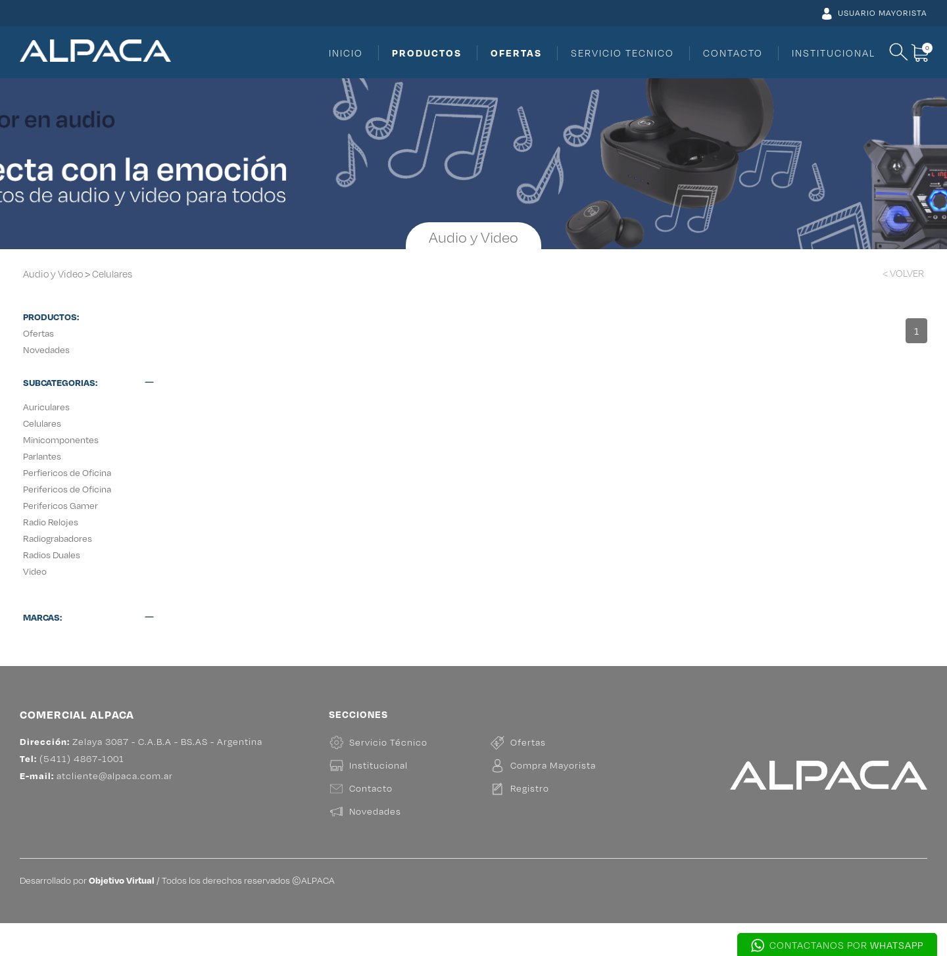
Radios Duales (51, 554)
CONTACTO (733, 53)
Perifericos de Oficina (67, 489)
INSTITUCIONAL (833, 53)
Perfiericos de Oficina (67, 472)
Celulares (112, 273)
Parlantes (42, 456)
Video (35, 571)
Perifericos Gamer (60, 505)
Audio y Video (53, 273)
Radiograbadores (57, 538)
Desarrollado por (87, 913)
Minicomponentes (61, 439)
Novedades (46, 349)
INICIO (346, 53)
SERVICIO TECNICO (622, 53)
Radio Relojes (50, 521)
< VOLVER (903, 273)
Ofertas (38, 333)
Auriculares (46, 406)
